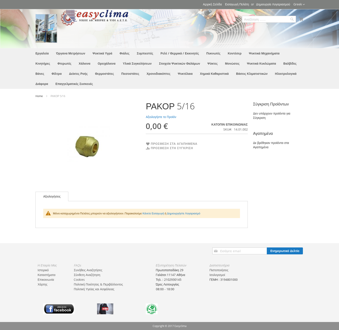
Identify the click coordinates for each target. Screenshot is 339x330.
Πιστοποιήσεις (219, 270)
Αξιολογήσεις (52, 196)
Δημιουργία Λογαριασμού (273, 4)
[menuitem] (42, 53)
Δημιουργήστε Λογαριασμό (183, 213)
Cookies (79, 279)
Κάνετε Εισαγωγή (153, 213)
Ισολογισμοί (217, 275)
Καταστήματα (46, 275)
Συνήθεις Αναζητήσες (88, 270)
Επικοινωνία (46, 279)
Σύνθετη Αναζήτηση (87, 275)
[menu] (169, 68)
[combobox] (269, 19)
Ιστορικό (43, 270)
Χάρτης (42, 284)
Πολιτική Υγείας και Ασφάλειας (94, 289)
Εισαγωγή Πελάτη (237, 4)
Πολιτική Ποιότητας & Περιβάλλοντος (98, 284)
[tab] (51, 196)
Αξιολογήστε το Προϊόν (161, 117)
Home (39, 96)
